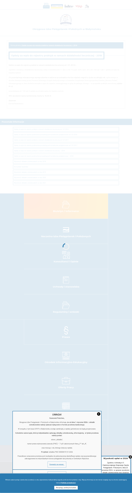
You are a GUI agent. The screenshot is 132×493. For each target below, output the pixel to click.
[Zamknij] (130, 183)
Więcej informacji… (115, 214)
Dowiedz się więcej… (20, 213)
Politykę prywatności (68, 483)
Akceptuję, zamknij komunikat (66, 488)
